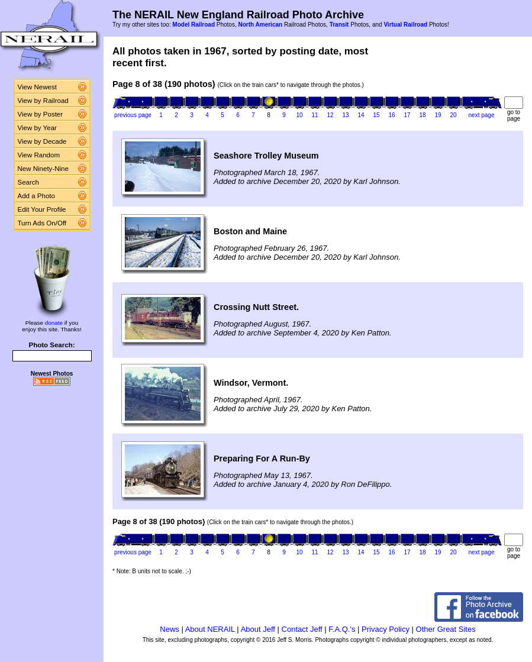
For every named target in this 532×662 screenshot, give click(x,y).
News (169, 629)
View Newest (37, 87)
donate (54, 322)
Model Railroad (193, 24)
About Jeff (258, 629)
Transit (339, 24)
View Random (39, 155)
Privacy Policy (386, 629)
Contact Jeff (302, 629)
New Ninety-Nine (43, 168)
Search (29, 182)
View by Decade (42, 141)
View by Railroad (43, 100)
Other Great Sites (446, 629)
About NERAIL (210, 629)
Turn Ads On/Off (42, 223)
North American (260, 24)
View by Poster (40, 114)
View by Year (37, 127)
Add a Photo (36, 195)
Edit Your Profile (42, 209)
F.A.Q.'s (341, 629)
